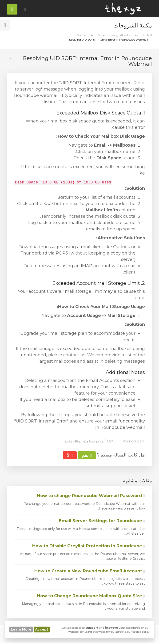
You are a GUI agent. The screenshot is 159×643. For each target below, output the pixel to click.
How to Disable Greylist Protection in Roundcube (88, 545)
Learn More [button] (21, 629)
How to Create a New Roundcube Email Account (89, 571)
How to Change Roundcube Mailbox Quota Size (91, 595)
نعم (87, 455)
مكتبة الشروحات (120, 35)
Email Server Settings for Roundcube (102, 520)
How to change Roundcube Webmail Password (91, 495)
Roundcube (85, 35)
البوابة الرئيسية (143, 35)
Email (101, 35)
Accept (41, 629)
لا (69, 455)
